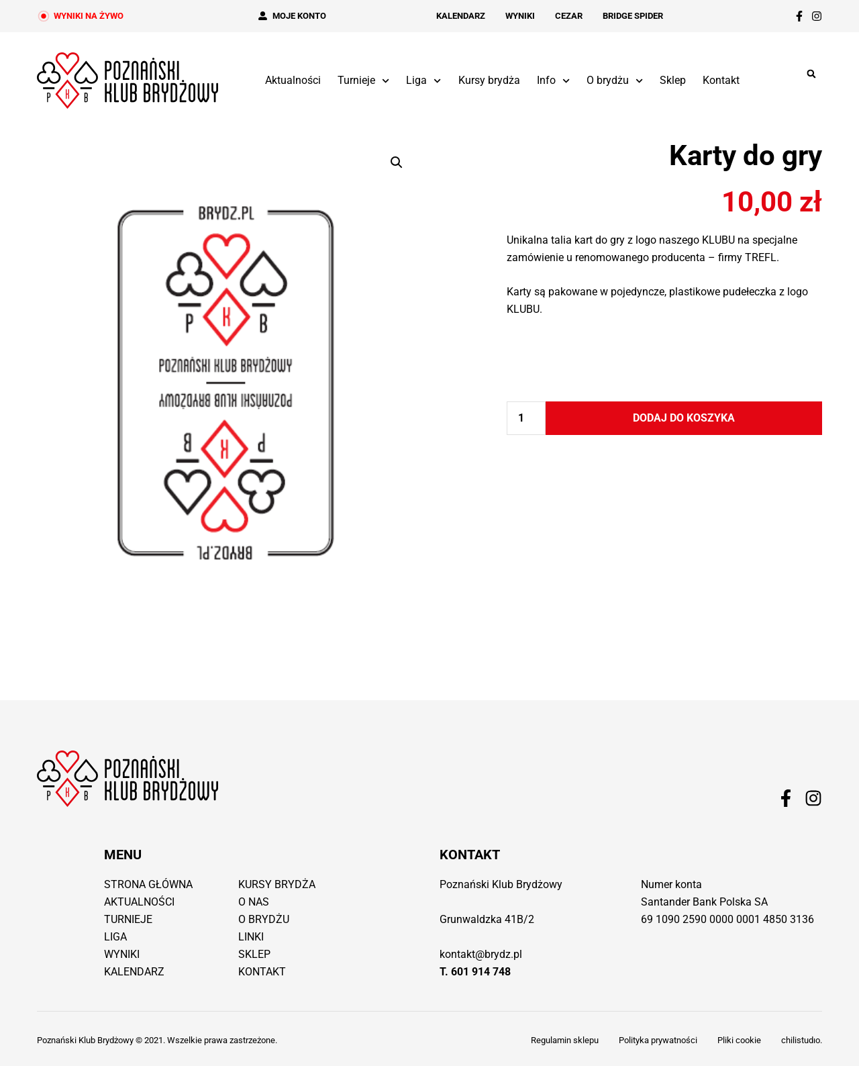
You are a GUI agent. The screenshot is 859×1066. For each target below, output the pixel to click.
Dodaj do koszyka (684, 417)
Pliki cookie (739, 1040)
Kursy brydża (489, 80)
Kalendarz (460, 16)
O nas (253, 901)
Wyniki (520, 16)
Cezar (569, 16)
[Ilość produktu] (526, 418)
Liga (423, 80)
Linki (251, 936)
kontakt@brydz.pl (481, 954)
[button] (811, 74)
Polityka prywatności (658, 1040)
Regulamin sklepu (565, 1040)
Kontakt (721, 80)
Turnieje (363, 80)
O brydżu (615, 80)
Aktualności (293, 80)
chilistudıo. (801, 1040)
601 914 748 (481, 971)
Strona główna (148, 884)
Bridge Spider (633, 16)
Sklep (673, 80)
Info (553, 80)
